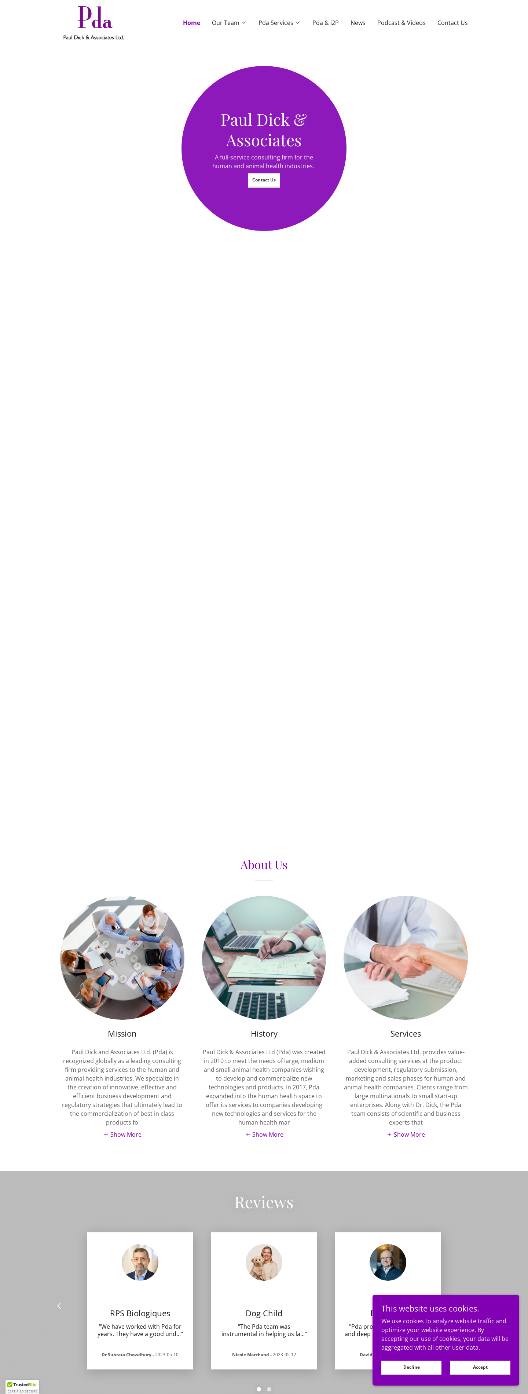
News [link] (358, 23)
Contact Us (264, 180)
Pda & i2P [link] (325, 23)
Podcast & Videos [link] (401, 23)
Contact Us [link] (452, 23)
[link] (93, 22)
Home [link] (191, 23)
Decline (411, 1367)
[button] (229, 22)
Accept (480, 1367)
